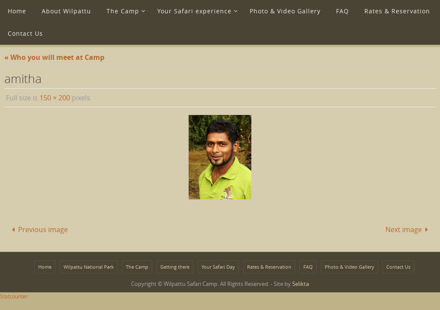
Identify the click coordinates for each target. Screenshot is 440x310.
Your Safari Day (218, 267)
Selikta (300, 284)
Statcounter (14, 296)
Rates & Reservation (269, 267)
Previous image (38, 229)
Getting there (174, 267)
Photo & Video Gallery (349, 267)
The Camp (137, 267)
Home (45, 267)
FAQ (308, 267)
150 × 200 (55, 97)
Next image (408, 229)
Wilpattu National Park (89, 267)
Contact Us (398, 267)
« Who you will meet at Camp (54, 57)
